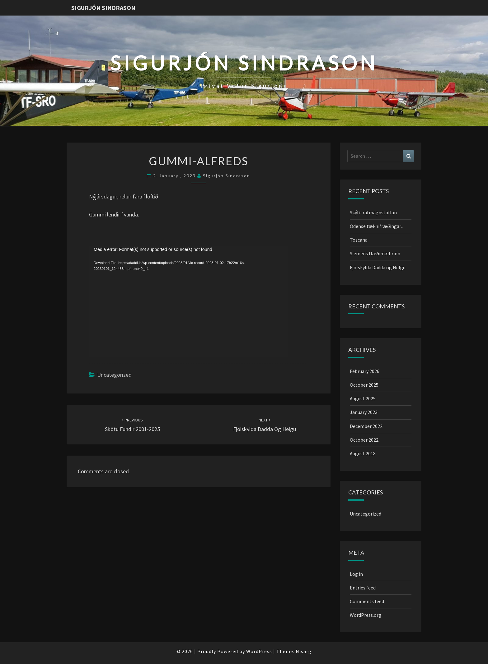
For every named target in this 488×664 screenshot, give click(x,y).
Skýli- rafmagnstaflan (373, 212)
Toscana (359, 240)
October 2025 (364, 385)
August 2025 (363, 398)
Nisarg (304, 651)
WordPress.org (365, 615)
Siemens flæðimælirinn (375, 253)
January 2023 (364, 412)
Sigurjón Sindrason (103, 7)
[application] (188, 301)
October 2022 (364, 440)
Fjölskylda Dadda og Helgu (378, 267)
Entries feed (363, 587)
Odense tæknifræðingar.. (376, 226)
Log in (356, 574)
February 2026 (364, 371)
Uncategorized (114, 374)
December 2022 (366, 426)
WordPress (259, 651)
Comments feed (367, 601)
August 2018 (363, 453)
